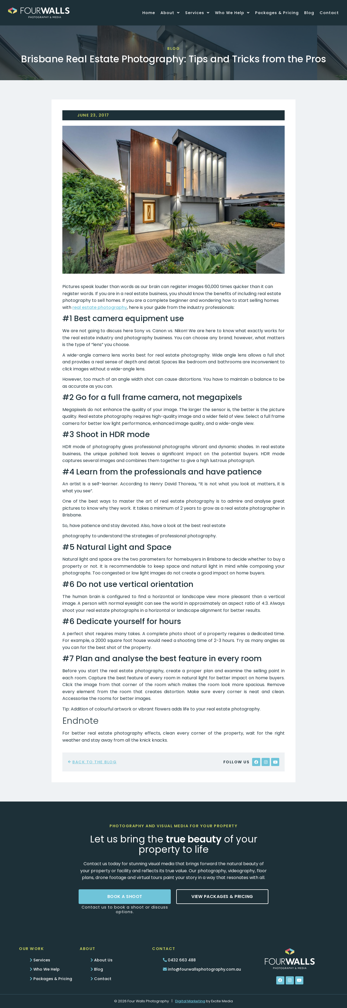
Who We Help (232, 12)
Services (197, 12)
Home (148, 12)
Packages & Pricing (277, 12)
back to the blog (94, 762)
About (170, 12)
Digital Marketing (190, 1001)
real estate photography (99, 307)
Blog (309, 12)
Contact (329, 12)
